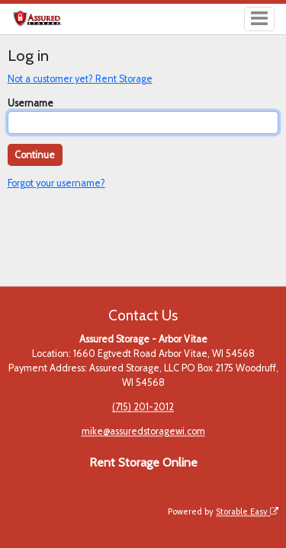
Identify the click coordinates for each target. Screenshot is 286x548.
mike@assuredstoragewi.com (143, 432)
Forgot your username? (56, 183)
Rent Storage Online (143, 462)
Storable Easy (247, 511)
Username (30, 103)
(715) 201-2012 (143, 407)
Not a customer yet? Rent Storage (80, 78)
